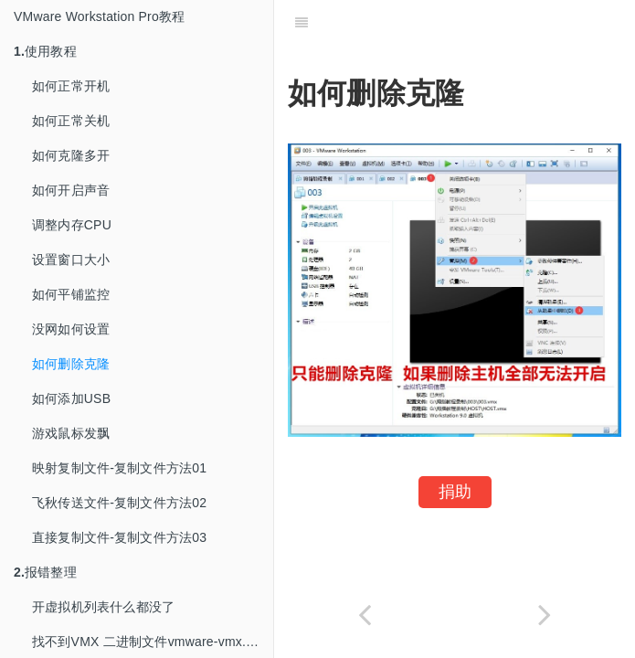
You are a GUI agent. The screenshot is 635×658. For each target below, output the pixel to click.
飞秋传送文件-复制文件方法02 (119, 502)
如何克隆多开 (71, 155)
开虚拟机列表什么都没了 (103, 607)
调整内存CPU (71, 225)
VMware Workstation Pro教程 (99, 16)
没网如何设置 (71, 329)
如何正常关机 (71, 120)
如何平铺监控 (71, 294)
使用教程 (45, 51)
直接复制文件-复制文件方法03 (119, 537)
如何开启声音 (71, 190)
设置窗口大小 (71, 259)
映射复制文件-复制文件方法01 (119, 468)
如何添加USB (71, 398)
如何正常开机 (71, 86)
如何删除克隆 (71, 363)
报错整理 (45, 572)
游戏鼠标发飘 (71, 433)
